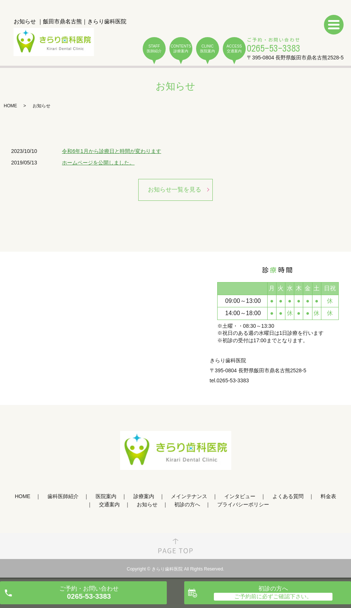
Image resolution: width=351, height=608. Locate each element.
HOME (10, 105)
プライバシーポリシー (243, 505)
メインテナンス (189, 497)
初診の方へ (187, 505)
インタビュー (239, 497)
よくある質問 (288, 497)
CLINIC (207, 48)
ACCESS (234, 48)
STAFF (154, 48)
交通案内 (109, 505)
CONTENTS (180, 48)
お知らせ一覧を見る (174, 189)
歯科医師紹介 (63, 497)
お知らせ (147, 505)
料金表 (328, 497)
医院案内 (106, 497)
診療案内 (143, 497)
